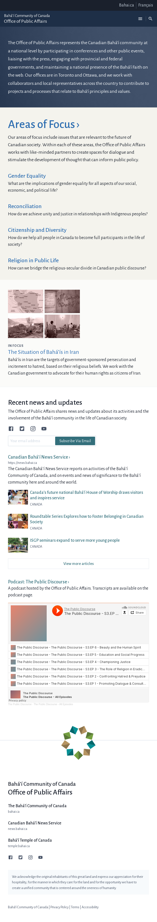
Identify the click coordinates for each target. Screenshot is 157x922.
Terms (75, 907)
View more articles (78, 564)
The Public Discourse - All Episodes (53, 704)
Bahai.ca (126, 5)
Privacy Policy (59, 907)
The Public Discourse (19, 704)
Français (145, 5)
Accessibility (90, 907)
